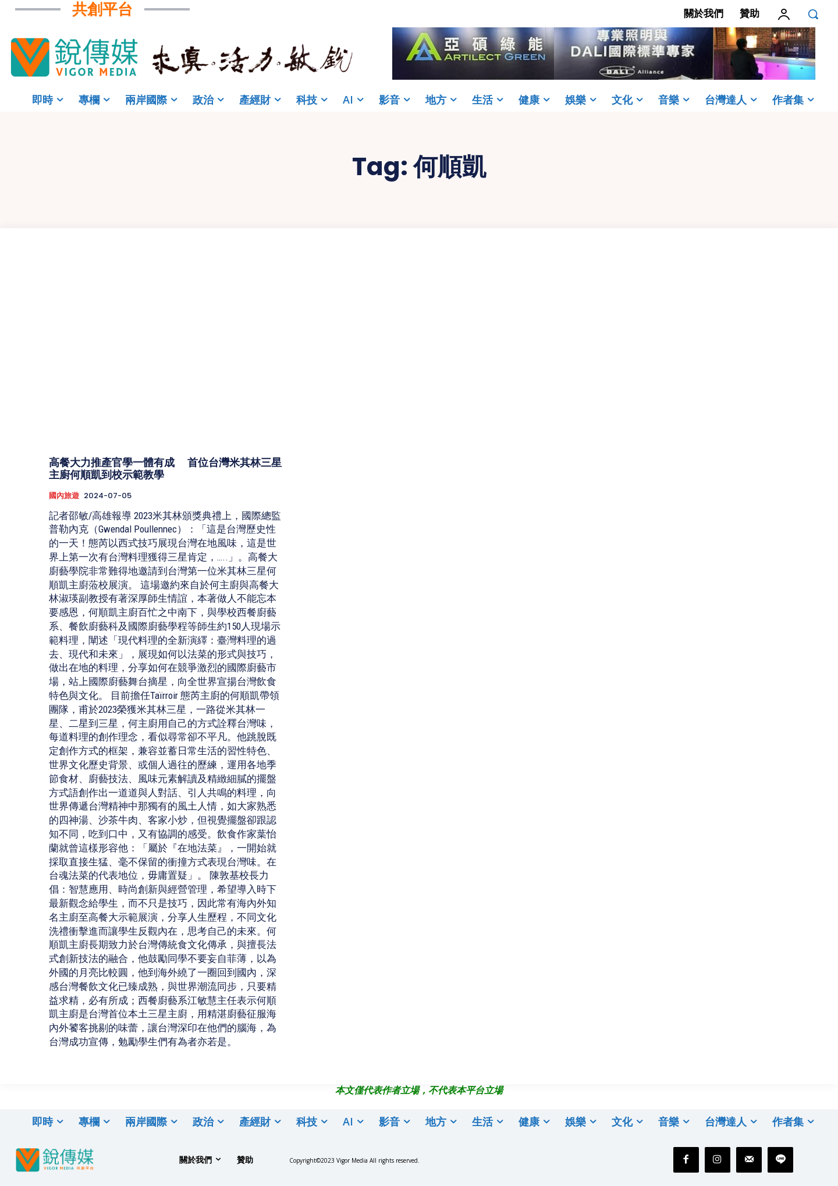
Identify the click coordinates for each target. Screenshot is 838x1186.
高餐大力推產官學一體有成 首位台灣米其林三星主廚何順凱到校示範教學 (165, 468)
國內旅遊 (64, 495)
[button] (813, 14)
